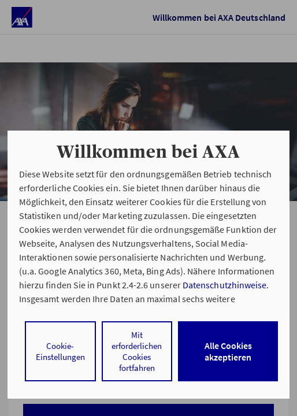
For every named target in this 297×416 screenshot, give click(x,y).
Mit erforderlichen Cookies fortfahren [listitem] (137, 351)
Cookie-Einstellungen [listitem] (60, 351)
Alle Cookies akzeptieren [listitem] (228, 351)
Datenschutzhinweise (224, 285)
